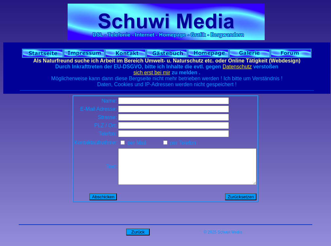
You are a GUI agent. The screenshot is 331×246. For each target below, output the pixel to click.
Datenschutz (237, 66)
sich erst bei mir (151, 72)
